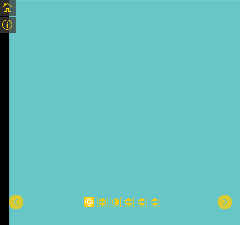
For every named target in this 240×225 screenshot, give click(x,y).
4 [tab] (129, 202)
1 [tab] (89, 202)
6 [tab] (155, 202)
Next (224, 201)
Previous (15, 201)
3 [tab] (116, 202)
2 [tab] (103, 202)
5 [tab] (142, 202)
